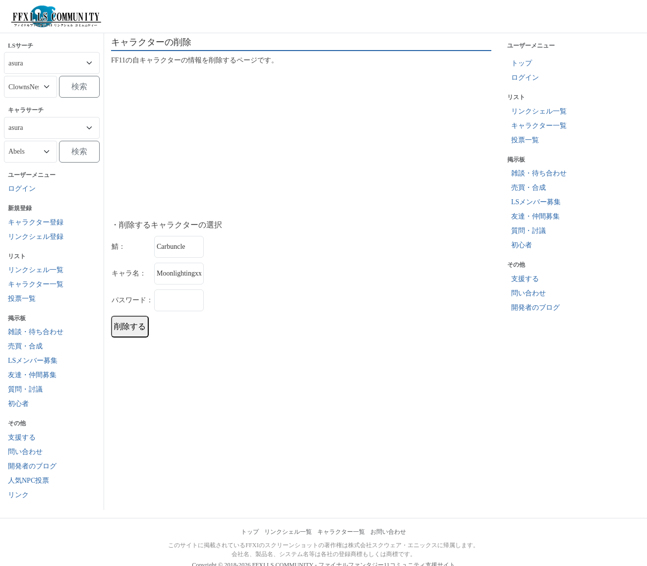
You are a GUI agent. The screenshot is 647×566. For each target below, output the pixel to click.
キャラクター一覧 (35, 284)
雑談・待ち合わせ (35, 332)
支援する (22, 437)
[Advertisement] (301, 142)
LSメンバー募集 (33, 360)
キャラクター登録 (35, 222)
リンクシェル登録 (35, 236)
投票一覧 (22, 298)
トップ (521, 63)
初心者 (18, 403)
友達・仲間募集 (32, 375)
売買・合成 (25, 346)
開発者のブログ (32, 466)
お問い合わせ (388, 531)
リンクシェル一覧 (35, 270)
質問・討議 (25, 389)
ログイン (22, 188)
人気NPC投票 (28, 480)
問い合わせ (25, 451)
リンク (18, 495)
